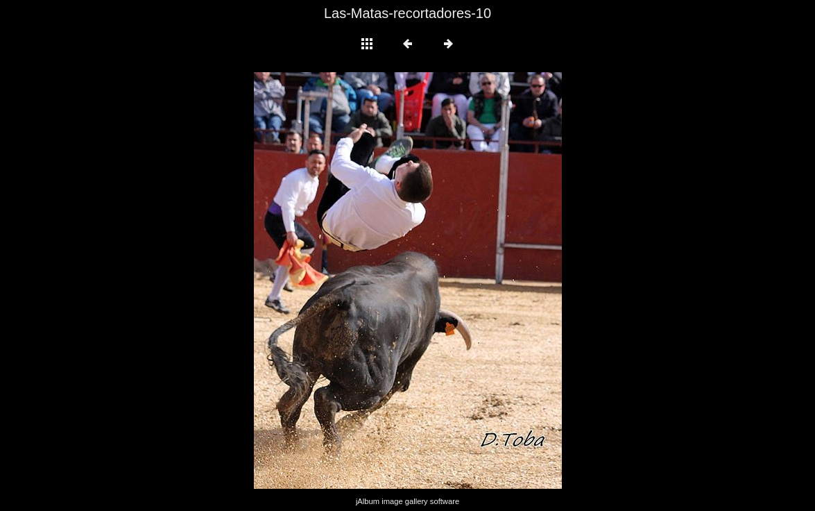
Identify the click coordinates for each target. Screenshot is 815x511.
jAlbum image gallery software (407, 501)
